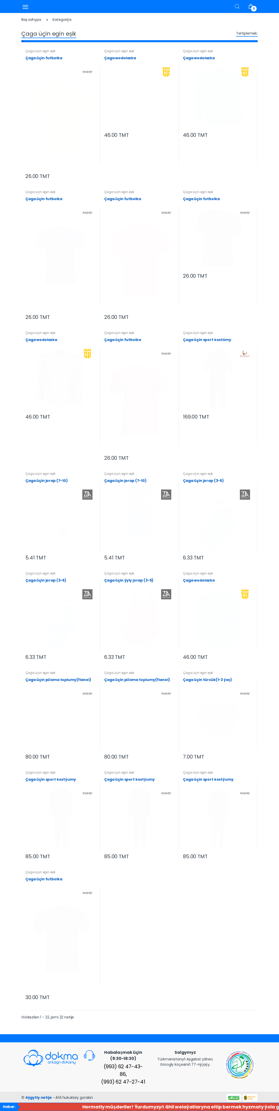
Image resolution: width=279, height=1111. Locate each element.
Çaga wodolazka (120, 58)
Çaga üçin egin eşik (40, 51)
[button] (237, 6)
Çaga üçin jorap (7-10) (46, 480)
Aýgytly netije (39, 1097)
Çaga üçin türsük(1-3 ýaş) (207, 679)
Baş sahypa (31, 19)
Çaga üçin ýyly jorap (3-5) (128, 580)
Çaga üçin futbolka (43, 58)
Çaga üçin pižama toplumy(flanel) (58, 679)
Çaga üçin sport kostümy (207, 339)
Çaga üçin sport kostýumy (50, 779)
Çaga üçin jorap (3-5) (203, 480)
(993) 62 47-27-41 (123, 1081)
